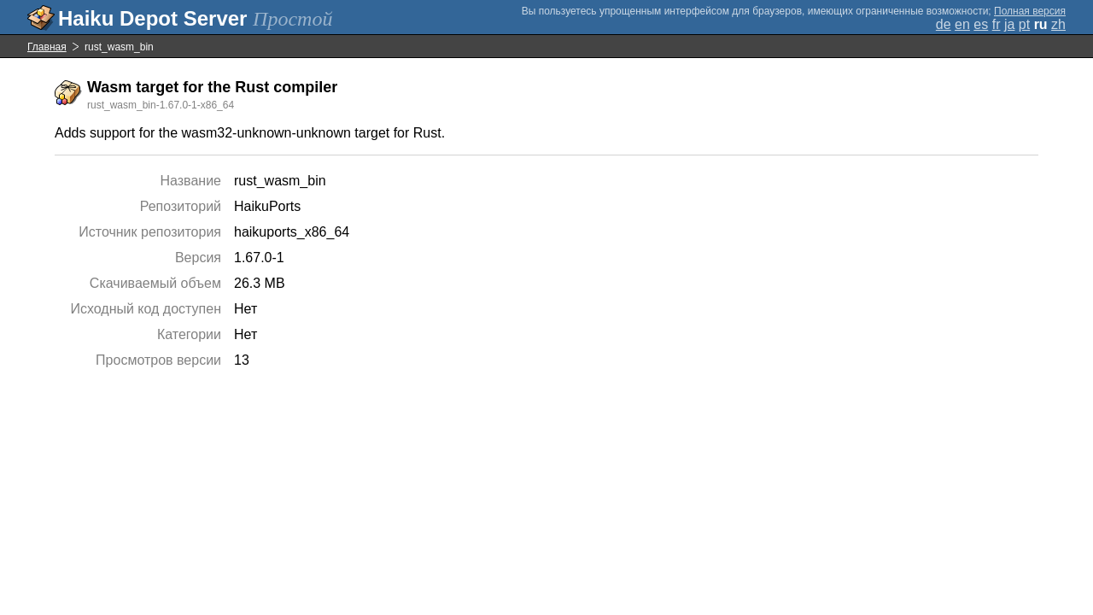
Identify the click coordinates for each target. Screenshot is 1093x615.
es (980, 24)
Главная (47, 47)
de (943, 24)
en (962, 24)
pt (1024, 24)
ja (1009, 24)
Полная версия (1030, 11)
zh (1058, 24)
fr (996, 24)
